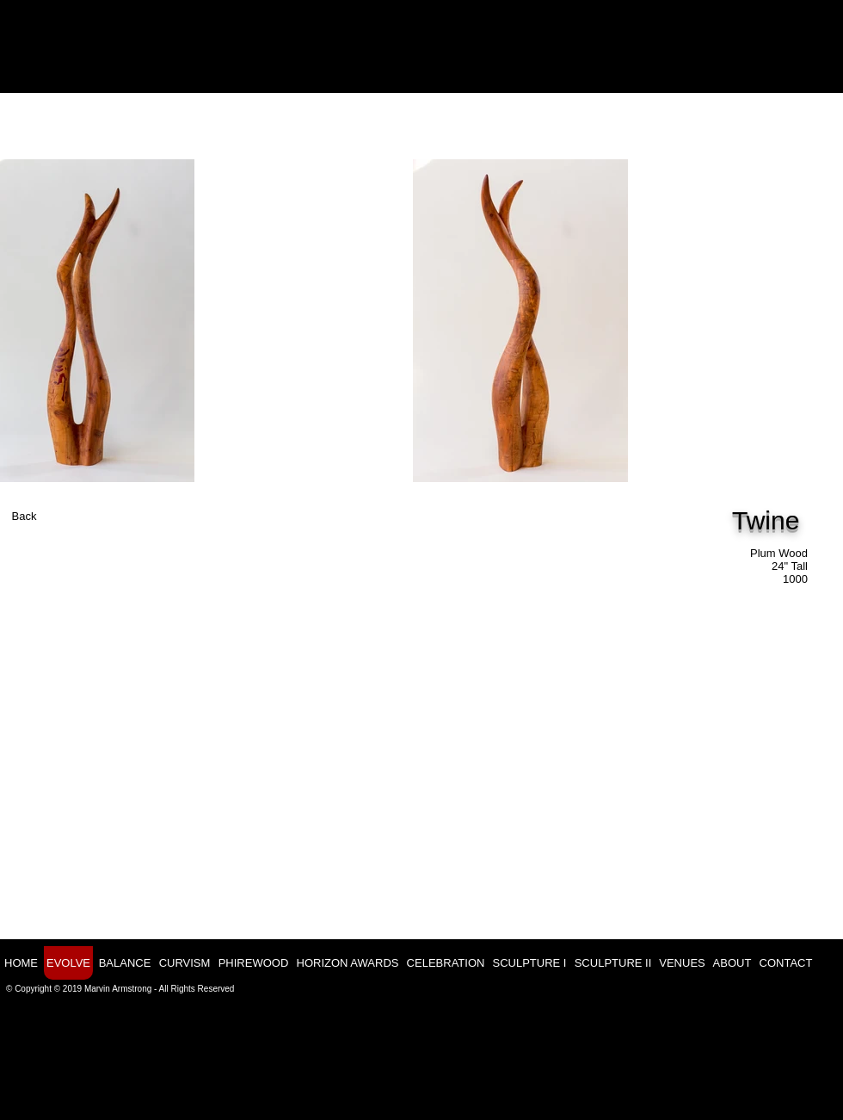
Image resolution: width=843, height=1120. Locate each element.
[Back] (24, 517)
